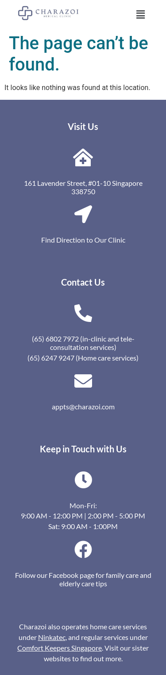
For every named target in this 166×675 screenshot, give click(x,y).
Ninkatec (52, 637)
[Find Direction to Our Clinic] (83, 214)
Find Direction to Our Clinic (83, 239)
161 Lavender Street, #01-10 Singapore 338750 (83, 187)
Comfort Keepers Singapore (59, 648)
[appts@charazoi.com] (83, 381)
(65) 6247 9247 (50, 357)
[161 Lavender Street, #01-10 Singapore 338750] (83, 157)
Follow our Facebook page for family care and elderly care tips (83, 579)
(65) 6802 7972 (55, 338)
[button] (140, 14)
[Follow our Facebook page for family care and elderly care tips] (83, 549)
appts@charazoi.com (83, 406)
